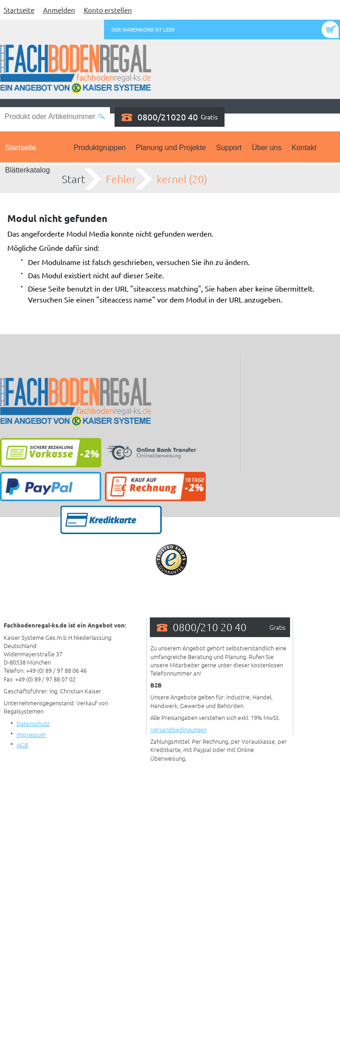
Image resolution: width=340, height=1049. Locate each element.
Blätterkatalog (27, 170)
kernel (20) (182, 179)
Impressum (31, 734)
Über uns (267, 147)
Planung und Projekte (171, 147)
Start (73, 179)
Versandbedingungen (178, 729)
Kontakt (303, 147)
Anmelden (59, 9)
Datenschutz (32, 723)
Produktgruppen (100, 147)
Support (228, 147)
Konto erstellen (108, 9)
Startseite (19, 9)
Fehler (121, 179)
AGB (22, 745)
